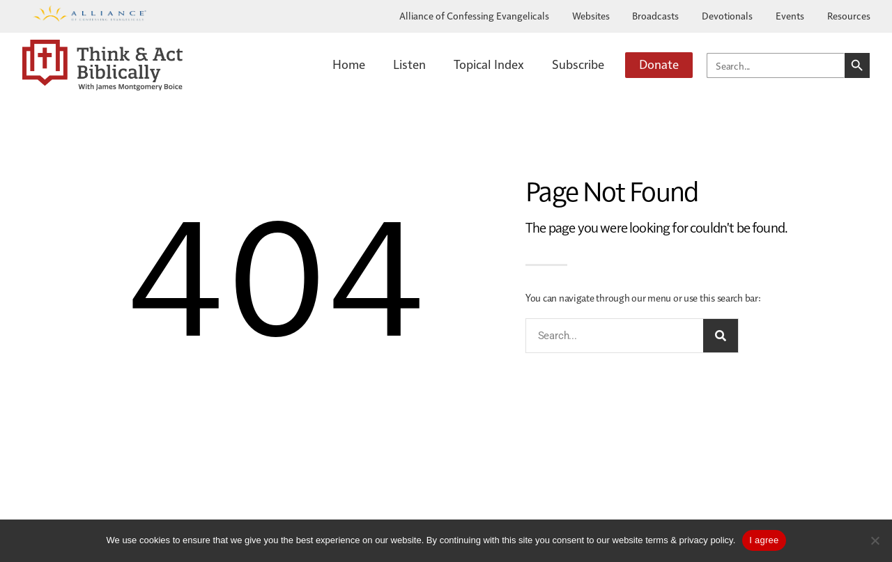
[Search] (720, 335)
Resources (848, 15)
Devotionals (727, 15)
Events (790, 15)
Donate (659, 64)
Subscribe (578, 64)
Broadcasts (655, 15)
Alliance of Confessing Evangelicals (474, 15)
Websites (591, 15)
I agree (763, 540)
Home (348, 64)
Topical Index (489, 64)
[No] (875, 540)
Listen (409, 64)
